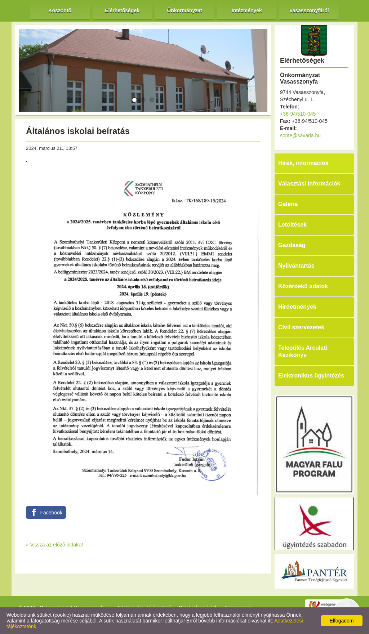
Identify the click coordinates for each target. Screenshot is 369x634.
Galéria (288, 204)
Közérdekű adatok (303, 286)
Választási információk (309, 183)
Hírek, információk (303, 163)
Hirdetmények (297, 307)
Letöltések (292, 225)
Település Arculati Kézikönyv (302, 351)
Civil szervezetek (301, 327)
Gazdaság (292, 245)
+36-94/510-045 (298, 114)
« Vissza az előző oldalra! (54, 545)
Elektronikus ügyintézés (311, 375)
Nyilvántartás (296, 266)
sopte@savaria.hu (300, 135)
